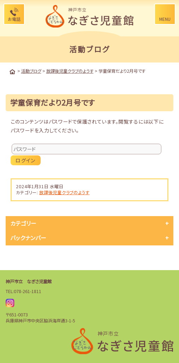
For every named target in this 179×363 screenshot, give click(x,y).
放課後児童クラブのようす (64, 192)
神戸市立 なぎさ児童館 (29, 281)
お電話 (14, 19)
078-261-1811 (27, 291)
